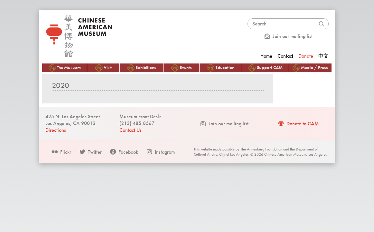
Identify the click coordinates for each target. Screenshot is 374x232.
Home (266, 56)
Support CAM (265, 68)
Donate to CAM (298, 123)
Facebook (123, 152)
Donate (305, 56)
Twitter (90, 152)
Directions (55, 130)
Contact (285, 56)
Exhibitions (141, 68)
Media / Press (310, 68)
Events (181, 68)
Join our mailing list (288, 36)
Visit (103, 68)
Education (220, 68)
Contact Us (130, 130)
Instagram (160, 152)
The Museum (65, 68)
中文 (323, 56)
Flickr (61, 152)
